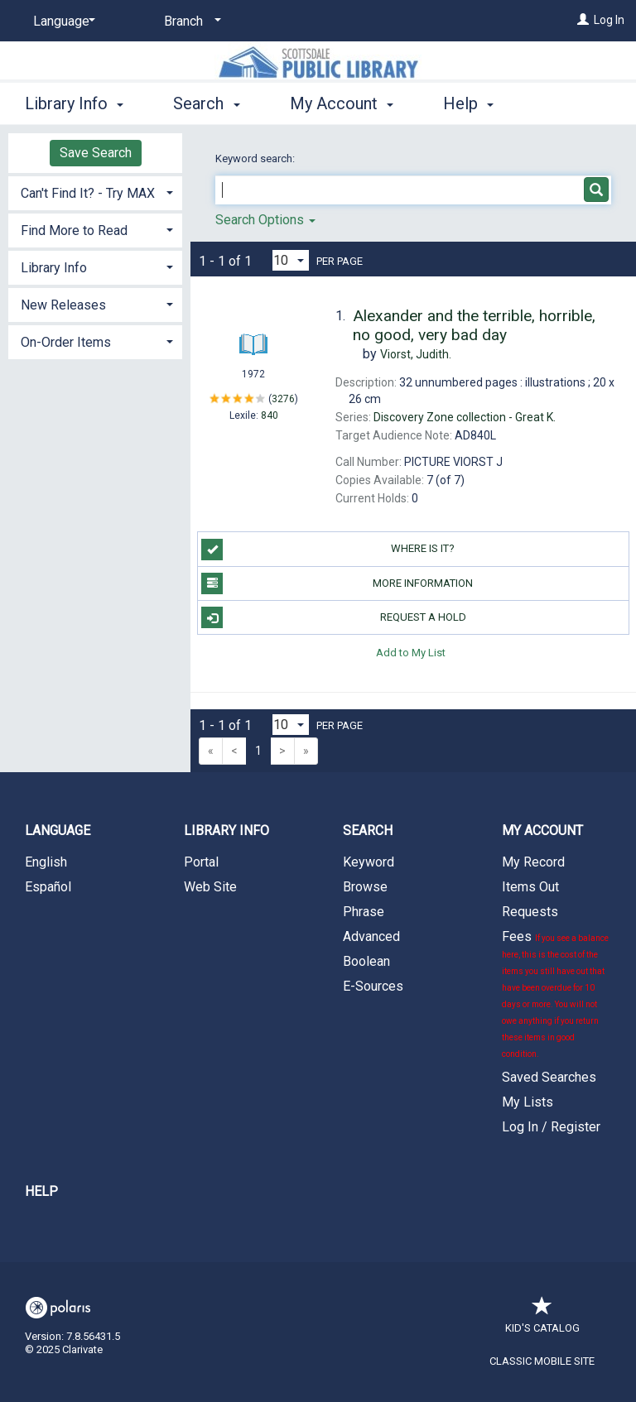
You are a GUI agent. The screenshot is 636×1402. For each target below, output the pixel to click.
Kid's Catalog (542, 1319)
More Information (337, 583)
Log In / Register (551, 1127)
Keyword (368, 862)
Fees (555, 994)
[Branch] (190, 21)
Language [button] (57, 830)
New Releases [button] (63, 305)
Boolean (366, 961)
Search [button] (206, 101)
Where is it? (328, 549)
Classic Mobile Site (542, 1361)
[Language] (61, 21)
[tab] (95, 191)
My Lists (527, 1102)
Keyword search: (256, 158)
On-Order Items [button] (66, 342)
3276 (283, 398)
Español (48, 887)
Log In (609, 19)
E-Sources (373, 986)
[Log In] (583, 19)
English (46, 862)
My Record (533, 862)
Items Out (530, 887)
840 (269, 415)
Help (41, 1191)
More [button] (475, 103)
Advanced (371, 936)
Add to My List (411, 652)
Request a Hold (333, 617)
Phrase (363, 911)
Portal (201, 862)
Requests (530, 911)
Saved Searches (549, 1077)
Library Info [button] (74, 101)
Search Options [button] (265, 220)
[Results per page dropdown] (290, 260)
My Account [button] (341, 101)
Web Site (210, 887)
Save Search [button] (96, 153)
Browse (365, 887)
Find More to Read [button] (74, 230)
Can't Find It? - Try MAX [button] (88, 193)
